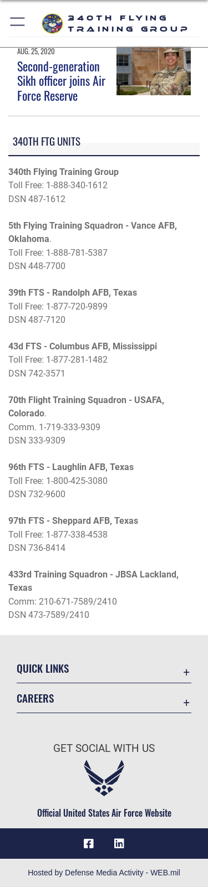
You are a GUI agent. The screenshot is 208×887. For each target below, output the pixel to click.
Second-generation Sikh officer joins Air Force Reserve (61, 80)
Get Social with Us (104, 748)
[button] (18, 23)
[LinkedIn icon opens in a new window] (119, 844)
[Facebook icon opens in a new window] (88, 844)
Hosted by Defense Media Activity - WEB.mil (104, 872)
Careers (35, 698)
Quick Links (43, 668)
